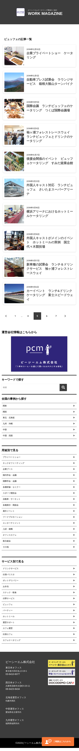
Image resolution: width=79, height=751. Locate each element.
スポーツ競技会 (9, 496)
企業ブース (8, 472)
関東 (5, 409)
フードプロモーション (12, 520)
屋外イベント (9, 514)
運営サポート (9, 625)
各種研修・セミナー (11, 490)
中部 (5, 433)
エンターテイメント (11, 526)
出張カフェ (8, 637)
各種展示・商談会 (10, 508)
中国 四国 (8, 439)
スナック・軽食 (9, 595)
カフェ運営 (8, 631)
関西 (5, 415)
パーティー (8, 613)
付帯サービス (9, 601)
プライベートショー (11, 460)
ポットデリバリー (10, 583)
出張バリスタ (9, 577)
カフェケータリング (11, 643)
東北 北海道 (9, 421)
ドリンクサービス (10, 571)
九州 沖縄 (8, 427)
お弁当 (6, 589)
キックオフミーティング (13, 466)
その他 (6, 550)
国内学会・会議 (9, 478)
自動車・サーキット (11, 502)
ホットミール (9, 619)
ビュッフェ (8, 607)
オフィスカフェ (9, 538)
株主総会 (7, 544)
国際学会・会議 (9, 484)
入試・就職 (8, 532)
